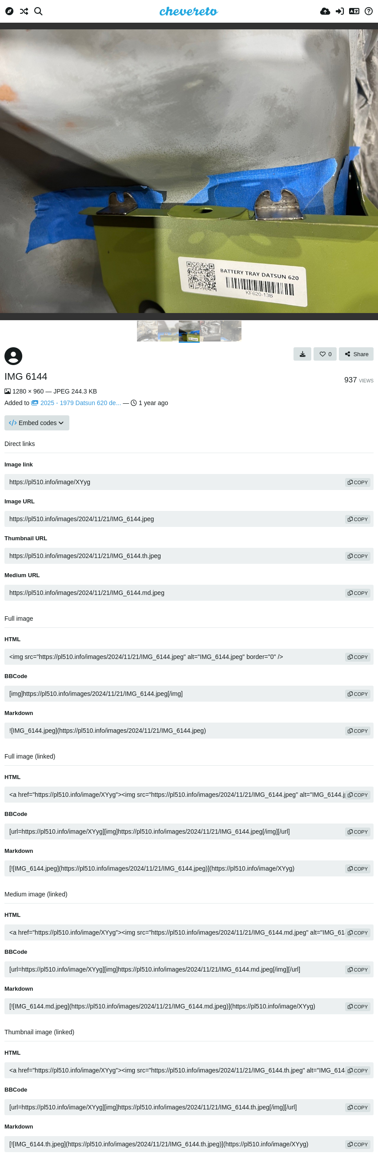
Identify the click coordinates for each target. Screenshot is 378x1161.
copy (358, 482)
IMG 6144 (26, 376)
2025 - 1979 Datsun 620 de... (76, 402)
